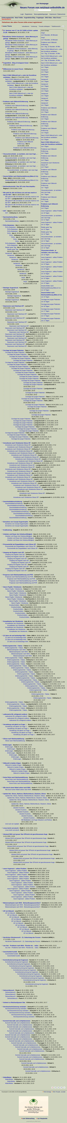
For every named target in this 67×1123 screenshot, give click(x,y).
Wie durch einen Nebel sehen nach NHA (16, 787)
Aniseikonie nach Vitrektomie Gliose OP (17, 443)
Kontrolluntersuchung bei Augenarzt (15, 960)
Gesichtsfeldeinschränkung (12, 501)
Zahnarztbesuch (8, 990)
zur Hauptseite (42, 1118)
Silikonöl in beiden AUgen (12, 763)
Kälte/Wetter (7, 1077)
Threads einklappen (44, 26)
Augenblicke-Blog (29, 17)
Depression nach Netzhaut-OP (13, 306)
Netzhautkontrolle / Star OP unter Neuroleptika (19, 186)
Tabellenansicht (56, 26)
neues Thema (7, 26)
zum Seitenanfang (28, 1118)
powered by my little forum (33, 1121)
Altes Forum (57, 17)
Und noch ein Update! (12, 824)
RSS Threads (56, 1092)
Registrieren (28, 14)
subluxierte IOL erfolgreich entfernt (15, 714)
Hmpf (23, 277)
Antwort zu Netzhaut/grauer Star (14, 1002)
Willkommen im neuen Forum (13, 69)
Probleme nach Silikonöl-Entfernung (15, 101)
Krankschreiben (14, 605)
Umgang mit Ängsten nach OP (13, 552)
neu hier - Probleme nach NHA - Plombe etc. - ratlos (20, 945)
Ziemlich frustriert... (19, 808)
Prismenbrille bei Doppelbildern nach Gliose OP (19, 544)
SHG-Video (48, 17)
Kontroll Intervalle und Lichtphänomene (16, 1021)
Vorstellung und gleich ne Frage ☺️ (15, 724)
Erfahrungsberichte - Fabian (12, 646)
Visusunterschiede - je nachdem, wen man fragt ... (20, 154)
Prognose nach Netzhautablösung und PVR (18, 575)
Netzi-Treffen (19, 17)
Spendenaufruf (6, 19)
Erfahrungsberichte (8, 17)
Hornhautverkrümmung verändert (14, 1006)
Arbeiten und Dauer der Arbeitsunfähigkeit (17, 534)
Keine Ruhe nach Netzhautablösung (15, 777)
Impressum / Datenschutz (57, 14)
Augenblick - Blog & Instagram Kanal (15, 63)
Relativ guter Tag (10, 247)
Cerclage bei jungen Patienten (13, 350)
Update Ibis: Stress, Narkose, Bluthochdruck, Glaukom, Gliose (24, 794)
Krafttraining (7, 530)
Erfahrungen (7, 745)
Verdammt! (8, 253)
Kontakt (63, 1092)
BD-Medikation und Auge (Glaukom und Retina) (36, 820)
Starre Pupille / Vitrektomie (12, 587)
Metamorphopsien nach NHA (16, 650)
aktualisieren (25, 26)
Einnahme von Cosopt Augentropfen (15, 522)
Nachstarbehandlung (10, 217)
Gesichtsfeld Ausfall (10, 952)
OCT (4, 211)
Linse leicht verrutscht (11, 828)
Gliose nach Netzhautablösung (13, 739)
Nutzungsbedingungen (41, 14)
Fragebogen (40, 17)
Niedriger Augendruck (10, 288)
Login (22, 14)
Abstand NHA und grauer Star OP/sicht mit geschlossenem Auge (25, 834)
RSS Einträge (47, 1092)
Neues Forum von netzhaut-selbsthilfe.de (42, 7)
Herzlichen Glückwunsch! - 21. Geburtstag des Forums (22, 937)
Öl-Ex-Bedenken (8, 225)
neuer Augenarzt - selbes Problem (14, 868)
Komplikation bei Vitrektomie (13, 621)
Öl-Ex (9, 233)
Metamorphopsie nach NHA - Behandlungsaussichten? (22, 903)
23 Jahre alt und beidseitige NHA (14, 635)
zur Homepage (42, 3)
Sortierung (34, 26)
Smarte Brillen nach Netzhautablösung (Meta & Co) (20, 176)
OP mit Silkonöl (8, 911)
